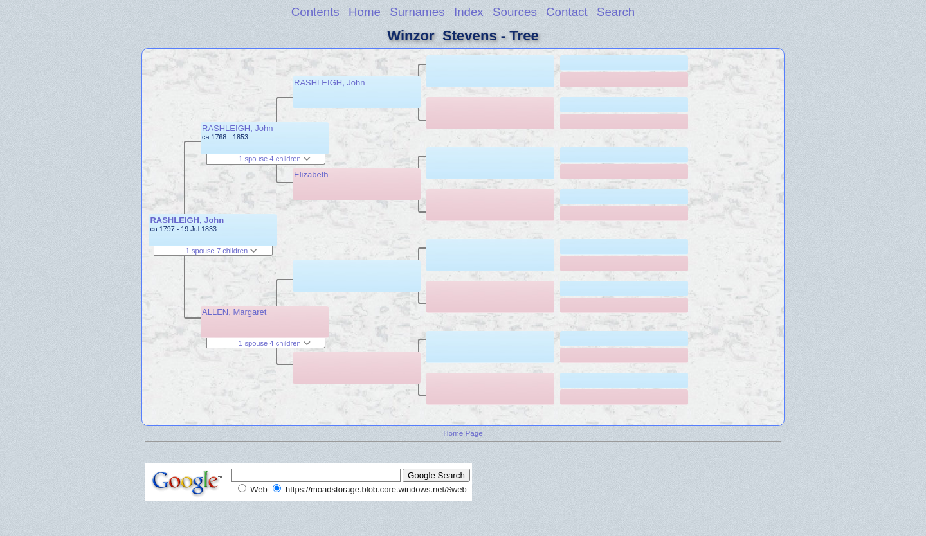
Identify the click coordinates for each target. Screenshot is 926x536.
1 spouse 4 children (275, 159)
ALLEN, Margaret (234, 312)
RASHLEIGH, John (187, 220)
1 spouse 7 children (222, 251)
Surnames (417, 12)
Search (616, 12)
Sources (515, 12)
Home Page (463, 433)
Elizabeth (311, 174)
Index (469, 12)
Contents (315, 12)
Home (365, 12)
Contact (567, 12)
